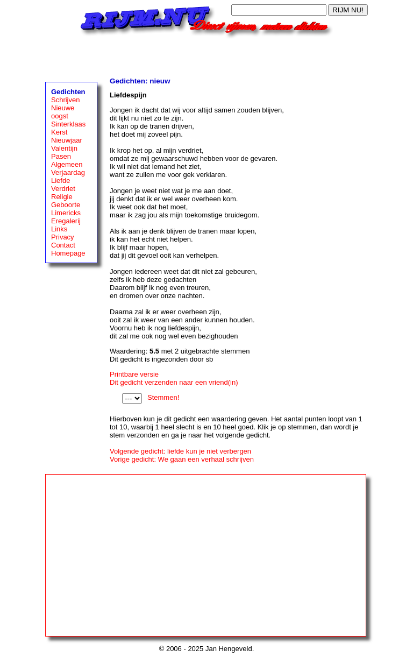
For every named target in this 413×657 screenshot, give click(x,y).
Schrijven (65, 100)
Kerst (59, 132)
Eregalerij (66, 221)
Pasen (61, 156)
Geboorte (65, 205)
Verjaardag (68, 172)
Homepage (68, 253)
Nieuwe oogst (62, 112)
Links (59, 229)
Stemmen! (163, 397)
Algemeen (67, 164)
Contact (63, 245)
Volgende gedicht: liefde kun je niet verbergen (180, 451)
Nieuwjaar (66, 140)
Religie (62, 197)
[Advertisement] (206, 55)
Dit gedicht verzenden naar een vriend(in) (174, 382)
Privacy (62, 237)
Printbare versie (134, 374)
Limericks (66, 213)
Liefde (60, 180)
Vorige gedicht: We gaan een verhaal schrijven (182, 459)
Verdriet (63, 189)
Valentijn (64, 148)
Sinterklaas (68, 124)
